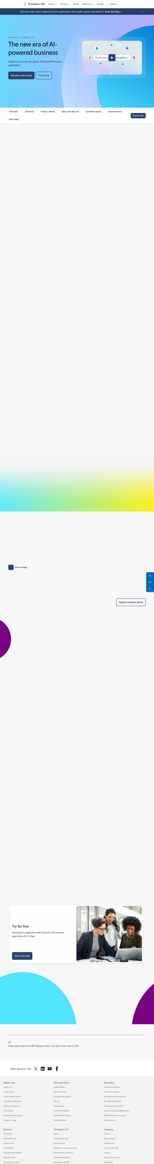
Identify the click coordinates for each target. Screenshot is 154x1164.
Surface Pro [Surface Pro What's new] (8, 1087)
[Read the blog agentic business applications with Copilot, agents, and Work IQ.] (114, 11)
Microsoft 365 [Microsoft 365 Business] (9, 1148)
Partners (100, 4)
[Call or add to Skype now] (149, 588)
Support (113, 4)
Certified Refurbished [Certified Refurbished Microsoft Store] (61, 1111)
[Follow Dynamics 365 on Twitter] (35, 1068)
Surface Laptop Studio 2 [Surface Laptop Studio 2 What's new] (12, 1096)
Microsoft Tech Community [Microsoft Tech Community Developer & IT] (63, 1153)
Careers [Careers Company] (106, 1134)
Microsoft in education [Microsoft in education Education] (112, 1087)
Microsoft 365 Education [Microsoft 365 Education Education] (112, 1101)
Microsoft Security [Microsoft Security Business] (10, 1138)
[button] (112, 57)
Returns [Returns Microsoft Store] (56, 1101)
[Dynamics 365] (36, 4)
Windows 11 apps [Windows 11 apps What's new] (10, 1120)
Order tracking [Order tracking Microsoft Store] (59, 1106)
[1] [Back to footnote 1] (9, 1042)
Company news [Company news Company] (109, 1143)
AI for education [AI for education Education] (109, 1120)
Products (64, 4)
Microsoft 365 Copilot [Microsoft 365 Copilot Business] (11, 1162)
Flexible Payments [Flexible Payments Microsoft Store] (60, 1120)
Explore (51, 4)
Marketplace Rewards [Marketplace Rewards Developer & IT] (61, 1162)
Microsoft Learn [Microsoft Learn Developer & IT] (59, 1143)
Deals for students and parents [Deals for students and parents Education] (115, 1115)
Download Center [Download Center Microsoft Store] (60, 1092)
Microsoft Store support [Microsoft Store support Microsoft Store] (62, 1096)
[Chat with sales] (149, 575)
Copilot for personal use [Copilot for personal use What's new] (12, 1106)
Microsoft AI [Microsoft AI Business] (8, 1134)
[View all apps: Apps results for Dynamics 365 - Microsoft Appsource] (17, 567)
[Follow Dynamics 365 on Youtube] (49, 1068)
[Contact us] (149, 582)
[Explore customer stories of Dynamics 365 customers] (131, 602)
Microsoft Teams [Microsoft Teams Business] (10, 1157)
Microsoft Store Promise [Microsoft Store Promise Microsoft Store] (62, 1115)
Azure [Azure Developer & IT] (56, 1134)
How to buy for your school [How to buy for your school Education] (113, 1106)
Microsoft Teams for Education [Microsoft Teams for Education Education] (115, 1096)
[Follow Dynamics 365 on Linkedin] (42, 1068)
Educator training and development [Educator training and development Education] (116, 1111)
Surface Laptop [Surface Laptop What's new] (9, 1092)
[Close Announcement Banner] (142, 11)
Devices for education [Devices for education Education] (111, 1092)
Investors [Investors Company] (107, 1153)
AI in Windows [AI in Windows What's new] (9, 1111)
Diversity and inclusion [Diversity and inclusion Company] (112, 1157)
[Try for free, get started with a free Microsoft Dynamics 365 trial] (44, 75)
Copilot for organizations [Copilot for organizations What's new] (12, 1101)
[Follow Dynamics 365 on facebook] (56, 1068)
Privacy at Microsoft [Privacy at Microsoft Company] (111, 1148)
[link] (13, 112)
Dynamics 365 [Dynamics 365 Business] (9, 1143)
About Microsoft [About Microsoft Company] (109, 1138)
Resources (86, 4)
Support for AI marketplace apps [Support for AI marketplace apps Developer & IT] (65, 1148)
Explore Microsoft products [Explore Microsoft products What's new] (13, 1115)
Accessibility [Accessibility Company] (108, 1162)
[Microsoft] (14, 4)
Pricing (76, 4)
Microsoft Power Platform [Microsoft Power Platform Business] (13, 1153)
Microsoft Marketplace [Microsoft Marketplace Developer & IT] (62, 1157)
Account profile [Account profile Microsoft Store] (59, 1087)
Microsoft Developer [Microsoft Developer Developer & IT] (61, 1138)
